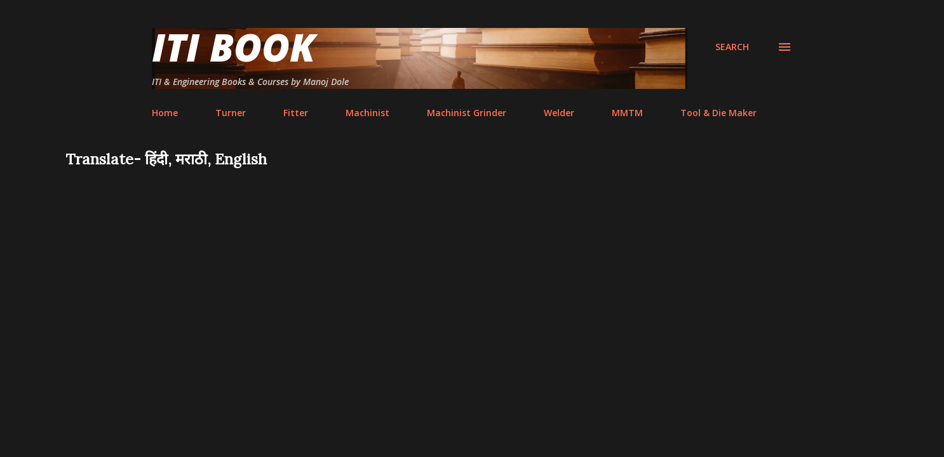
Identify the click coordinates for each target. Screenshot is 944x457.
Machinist (367, 113)
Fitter (295, 113)
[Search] (732, 47)
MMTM (627, 113)
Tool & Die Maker (718, 113)
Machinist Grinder (466, 113)
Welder (559, 113)
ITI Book (233, 47)
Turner (230, 113)
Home (165, 113)
